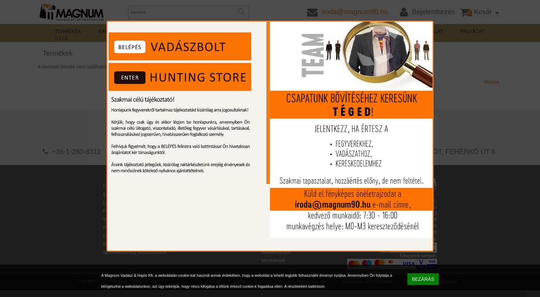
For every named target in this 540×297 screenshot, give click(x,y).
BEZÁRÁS (423, 279)
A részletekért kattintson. (304, 286)
